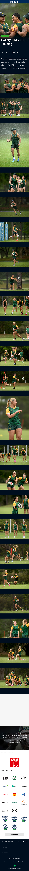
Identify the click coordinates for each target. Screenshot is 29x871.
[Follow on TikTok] (18, 841)
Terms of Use (11, 858)
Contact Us (14, 861)
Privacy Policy (18, 858)
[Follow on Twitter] (23, 841)
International (5, 36)
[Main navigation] (2, 2)
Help (9, 861)
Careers (5, 861)
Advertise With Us (21, 861)
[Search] (27, 2)
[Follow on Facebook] (21, 841)
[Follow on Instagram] (26, 841)
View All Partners (14, 834)
